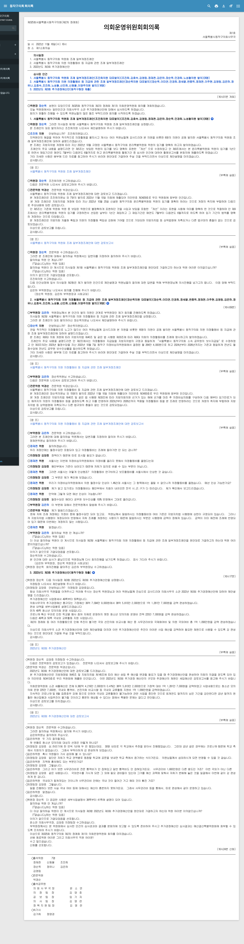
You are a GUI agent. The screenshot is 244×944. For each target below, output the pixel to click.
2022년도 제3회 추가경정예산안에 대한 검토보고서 (79, 728)
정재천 (54, 454)
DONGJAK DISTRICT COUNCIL (21, 20)
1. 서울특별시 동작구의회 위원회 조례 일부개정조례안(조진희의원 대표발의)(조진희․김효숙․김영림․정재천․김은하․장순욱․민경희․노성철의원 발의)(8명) (138, 78)
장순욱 (62, 106)
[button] (223, 6)
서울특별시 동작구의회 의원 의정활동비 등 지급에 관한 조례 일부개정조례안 (95, 375)
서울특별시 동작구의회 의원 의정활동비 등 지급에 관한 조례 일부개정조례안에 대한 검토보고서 (107, 431)
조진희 (54, 133)
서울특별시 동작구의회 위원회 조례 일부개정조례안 (80, 175)
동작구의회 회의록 (21, 6)
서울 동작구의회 (20, 15)
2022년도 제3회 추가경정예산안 (68, 660)
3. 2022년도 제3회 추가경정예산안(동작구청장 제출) (79, 89)
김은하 (65, 320)
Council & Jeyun (15, 939)
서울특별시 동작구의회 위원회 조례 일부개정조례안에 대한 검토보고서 (91, 247)
